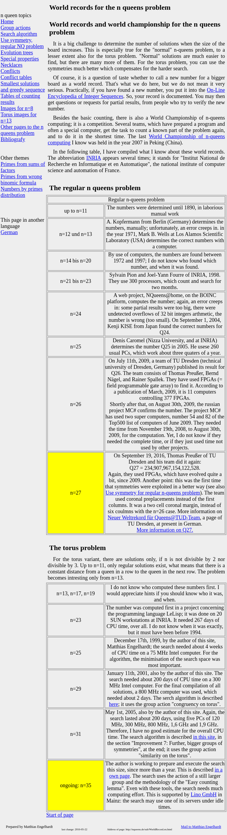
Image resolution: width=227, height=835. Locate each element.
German (9, 232)
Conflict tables (16, 77)
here (113, 704)
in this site (204, 737)
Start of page (59, 815)
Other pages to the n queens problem (22, 130)
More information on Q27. (165, 530)
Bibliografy (13, 139)
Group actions (15, 28)
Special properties (20, 59)
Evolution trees (17, 53)
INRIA (93, 158)
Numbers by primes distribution (22, 192)
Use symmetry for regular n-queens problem (153, 493)
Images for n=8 (17, 108)
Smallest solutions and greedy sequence (23, 87)
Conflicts (10, 71)
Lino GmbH (204, 795)
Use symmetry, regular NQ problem (22, 43)
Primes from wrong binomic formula (21, 180)
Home (7, 22)
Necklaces (11, 65)
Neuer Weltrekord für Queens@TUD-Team (154, 518)
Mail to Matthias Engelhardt (201, 827)
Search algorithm (19, 34)
